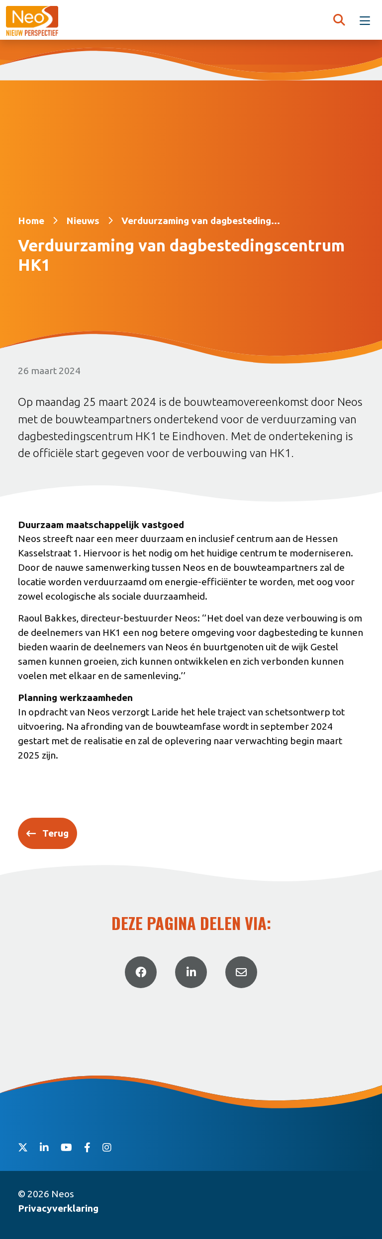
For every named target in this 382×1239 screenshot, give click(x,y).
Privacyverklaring (58, 1208)
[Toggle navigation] (365, 21)
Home (31, 220)
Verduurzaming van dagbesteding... (200, 220)
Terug (55, 833)
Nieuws (82, 220)
